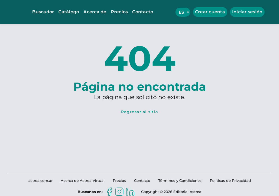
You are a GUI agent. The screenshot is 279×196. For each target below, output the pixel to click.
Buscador (43, 11)
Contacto (142, 11)
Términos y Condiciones (180, 180)
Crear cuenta (210, 11)
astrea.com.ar (40, 180)
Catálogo (68, 11)
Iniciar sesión (247, 11)
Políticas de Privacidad (230, 180)
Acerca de (94, 11)
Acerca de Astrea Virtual (83, 180)
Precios (119, 11)
